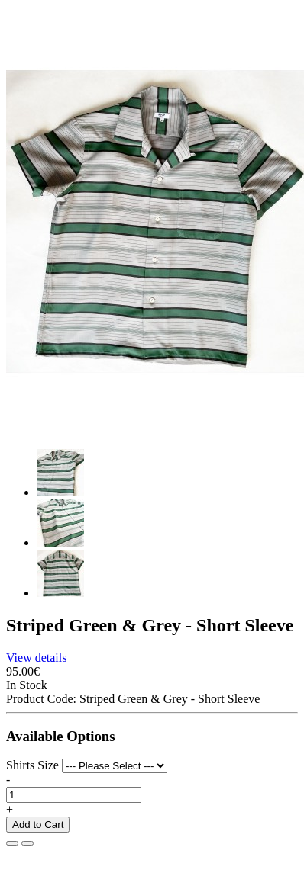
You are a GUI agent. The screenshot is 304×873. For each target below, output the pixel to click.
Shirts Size (32, 765)
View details (36, 657)
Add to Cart (37, 824)
